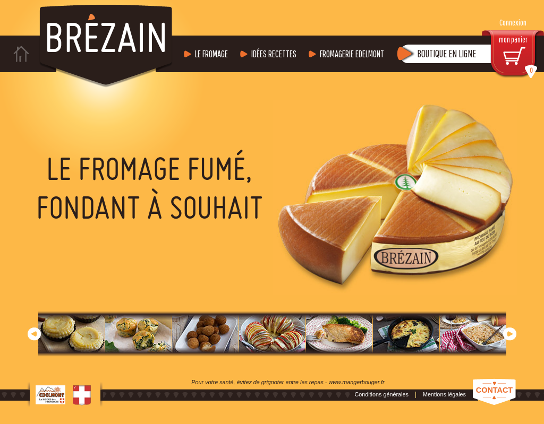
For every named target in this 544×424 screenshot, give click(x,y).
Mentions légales (444, 394)
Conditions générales (381, 394)
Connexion (512, 22)
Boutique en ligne (446, 53)
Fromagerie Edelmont (352, 53)
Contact (494, 390)
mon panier (518, 56)
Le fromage (211, 53)
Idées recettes (273, 53)
